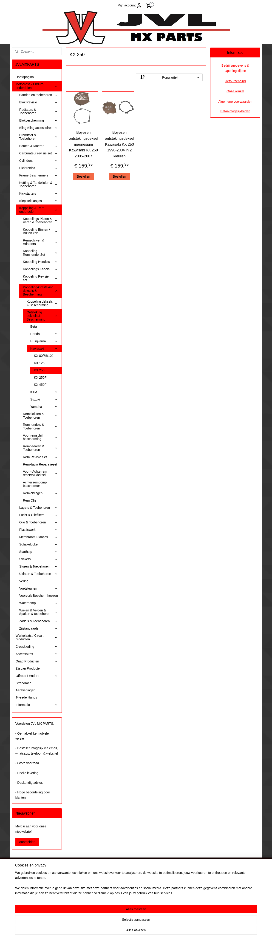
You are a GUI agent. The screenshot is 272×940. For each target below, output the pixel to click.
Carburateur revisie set (38, 153)
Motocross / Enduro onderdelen (37, 85)
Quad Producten (37, 661)
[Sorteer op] (169, 77)
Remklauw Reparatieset (40, 464)
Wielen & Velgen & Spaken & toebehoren (38, 612)
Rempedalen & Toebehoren (40, 448)
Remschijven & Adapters (40, 242)
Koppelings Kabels (40, 269)
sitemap (122, 931)
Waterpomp (38, 603)
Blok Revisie (38, 102)
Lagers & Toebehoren (38, 508)
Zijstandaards (38, 628)
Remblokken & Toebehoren (40, 415)
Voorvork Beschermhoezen (38, 595)
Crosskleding (37, 647)
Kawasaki (44, 349)
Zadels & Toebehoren (38, 621)
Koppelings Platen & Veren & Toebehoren (40, 220)
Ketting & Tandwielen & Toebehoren (38, 184)
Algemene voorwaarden (235, 101)
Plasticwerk (38, 530)
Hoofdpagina (25, 77)
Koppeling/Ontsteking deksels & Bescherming (40, 290)
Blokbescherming (38, 120)
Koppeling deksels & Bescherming (42, 303)
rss (130, 931)
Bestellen (83, 176)
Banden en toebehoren (38, 95)
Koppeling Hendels (40, 262)
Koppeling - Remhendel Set (40, 252)
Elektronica (38, 168)
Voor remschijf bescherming (40, 437)
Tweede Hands (26, 697)
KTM (44, 392)
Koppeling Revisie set (40, 278)
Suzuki (44, 399)
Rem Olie (29, 500)
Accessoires (37, 654)
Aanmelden (27, 842)
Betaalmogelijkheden (235, 111)
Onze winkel (235, 91)
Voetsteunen (38, 589)
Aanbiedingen (25, 690)
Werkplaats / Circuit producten (37, 637)
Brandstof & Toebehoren (38, 136)
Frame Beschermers (38, 175)
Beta (33, 326)
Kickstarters (38, 194)
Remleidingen (40, 493)
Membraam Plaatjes (38, 537)
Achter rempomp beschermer (35, 484)
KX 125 (39, 363)
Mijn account (130, 5)
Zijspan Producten (29, 668)
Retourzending (235, 81)
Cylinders (38, 161)
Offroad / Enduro (37, 676)
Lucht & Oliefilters (38, 515)
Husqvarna (44, 341)
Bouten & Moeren (38, 146)
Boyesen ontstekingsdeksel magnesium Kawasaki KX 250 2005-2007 (83, 144)
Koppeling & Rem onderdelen (38, 209)
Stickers (38, 559)
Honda (44, 334)
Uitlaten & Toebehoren (38, 574)
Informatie (37, 705)
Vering (23, 581)
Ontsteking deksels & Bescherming (42, 315)
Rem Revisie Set (40, 457)
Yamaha (44, 407)
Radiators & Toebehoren (38, 111)
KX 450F (40, 384)
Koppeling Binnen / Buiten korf (40, 231)
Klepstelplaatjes (38, 201)
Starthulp (38, 552)
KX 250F (40, 377)
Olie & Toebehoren (38, 522)
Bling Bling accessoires (38, 128)
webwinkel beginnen (145, 931)
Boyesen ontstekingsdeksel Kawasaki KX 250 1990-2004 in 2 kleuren (119, 144)
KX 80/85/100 (44, 356)
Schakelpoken (38, 544)
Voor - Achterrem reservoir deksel (40, 473)
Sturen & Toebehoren (38, 566)
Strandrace (23, 683)
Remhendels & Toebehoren (40, 426)
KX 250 (39, 370)
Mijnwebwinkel (181, 931)
